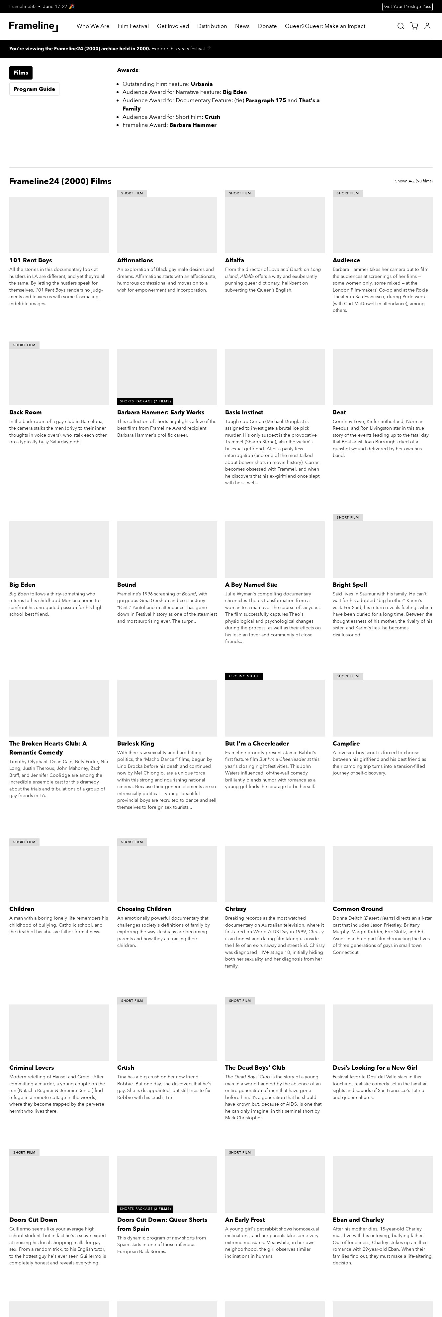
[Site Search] (401, 26)
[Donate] (267, 26)
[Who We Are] (93, 26)
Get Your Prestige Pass (407, 6)
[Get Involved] (173, 26)
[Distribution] (212, 26)
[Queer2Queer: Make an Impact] (325, 26)
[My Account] (427, 26)
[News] (242, 26)
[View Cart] (414, 26)
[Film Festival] (133, 26)
